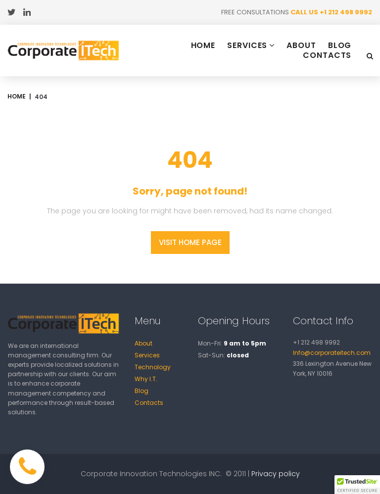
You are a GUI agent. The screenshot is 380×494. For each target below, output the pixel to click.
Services (147, 355)
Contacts (149, 402)
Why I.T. (146, 379)
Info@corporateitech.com (332, 352)
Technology (153, 367)
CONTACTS (327, 55)
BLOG (340, 45)
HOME (203, 45)
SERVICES (251, 45)
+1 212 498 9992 (346, 12)
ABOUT (301, 45)
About (143, 343)
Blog (141, 391)
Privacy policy (275, 474)
